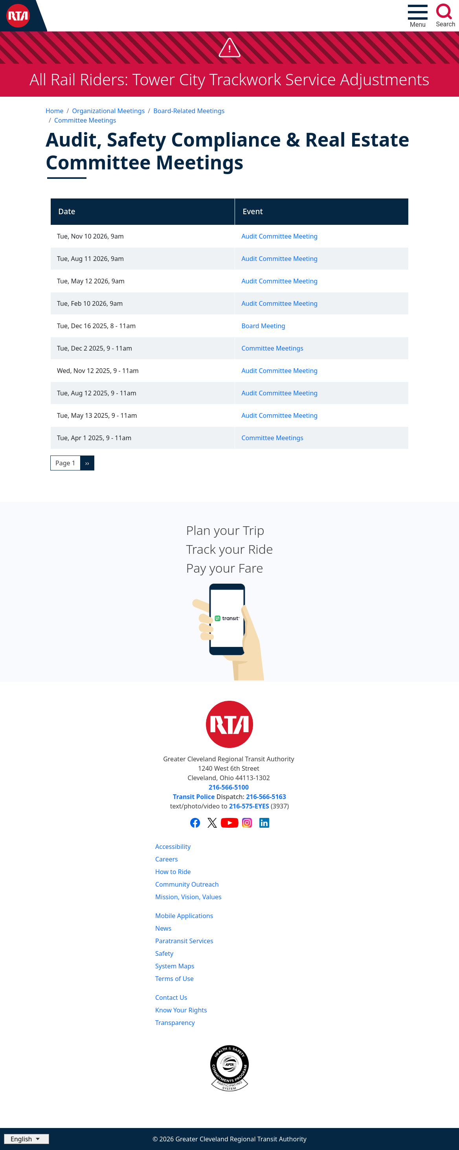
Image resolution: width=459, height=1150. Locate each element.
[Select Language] (26, 1139)
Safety (164, 953)
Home (55, 111)
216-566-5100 (229, 787)
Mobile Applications (184, 915)
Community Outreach (187, 884)
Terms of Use (174, 978)
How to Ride (173, 871)
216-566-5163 (266, 796)
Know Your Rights (181, 1010)
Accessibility (173, 846)
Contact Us (171, 997)
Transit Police (194, 796)
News (163, 928)
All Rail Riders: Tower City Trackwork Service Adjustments (229, 79)
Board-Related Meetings (188, 111)
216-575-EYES (249, 806)
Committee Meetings (85, 120)
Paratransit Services (184, 941)
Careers (166, 859)
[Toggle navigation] (418, 15)
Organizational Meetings (108, 111)
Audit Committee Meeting (279, 236)
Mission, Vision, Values (188, 897)
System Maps (175, 966)
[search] (444, 11)
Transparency (175, 1022)
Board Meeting (263, 325)
